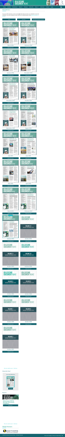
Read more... (10, 405)
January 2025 (10, 239)
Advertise (42, 7)
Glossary (26, 7)
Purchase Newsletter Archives (38, 19)
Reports (20, 7)
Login (52, 7)
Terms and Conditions (48, 435)
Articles (9, 7)
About (36, 7)
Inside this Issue (11, 47)
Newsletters (14, 7)
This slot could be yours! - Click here (10, 368)
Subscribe (31, 7)
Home (4, 7)
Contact (47, 7)
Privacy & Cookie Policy (57, 435)
